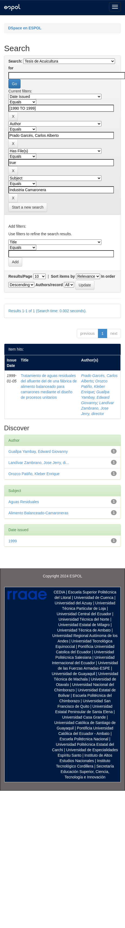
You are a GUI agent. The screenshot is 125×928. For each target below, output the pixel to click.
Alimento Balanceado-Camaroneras (38, 513)
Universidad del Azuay (73, 603)
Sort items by (63, 276)
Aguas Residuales (23, 502)
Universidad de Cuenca (94, 597)
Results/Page (20, 276)
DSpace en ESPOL (24, 28)
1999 (12, 541)
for (11, 68)
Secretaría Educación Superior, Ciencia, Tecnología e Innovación (87, 771)
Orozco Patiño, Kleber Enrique (94, 386)
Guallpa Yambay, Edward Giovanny (95, 397)
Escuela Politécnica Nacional (84, 739)
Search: (15, 61)
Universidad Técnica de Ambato (84, 630)
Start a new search (28, 207)
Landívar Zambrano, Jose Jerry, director (97, 408)
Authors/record (49, 285)
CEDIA (59, 592)
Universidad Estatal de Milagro (84, 625)
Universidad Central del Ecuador (84, 614)
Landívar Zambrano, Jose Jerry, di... (38, 462)
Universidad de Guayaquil (73, 674)
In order (108, 276)
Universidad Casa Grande (84, 717)
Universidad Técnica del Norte (84, 619)
